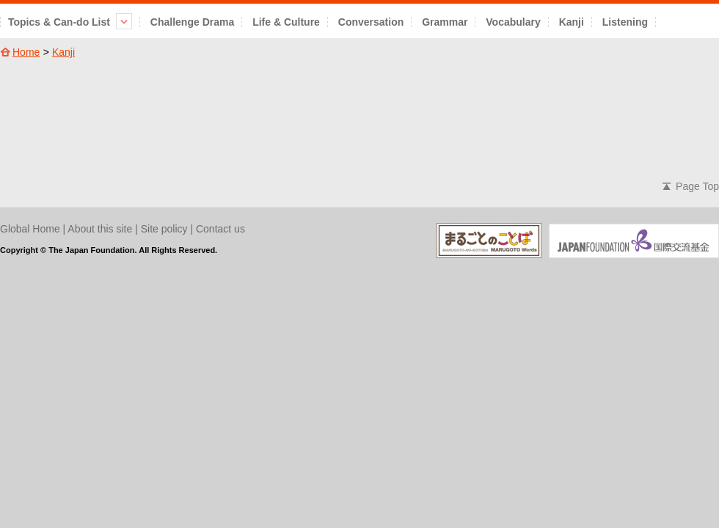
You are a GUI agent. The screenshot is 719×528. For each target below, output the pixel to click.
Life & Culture (286, 22)
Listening (625, 22)
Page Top (697, 186)
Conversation (371, 22)
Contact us (220, 229)
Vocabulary (513, 22)
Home (26, 52)
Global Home (30, 229)
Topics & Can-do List (70, 22)
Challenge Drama (192, 22)
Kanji (571, 22)
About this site (99, 229)
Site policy (164, 229)
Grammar (444, 22)
